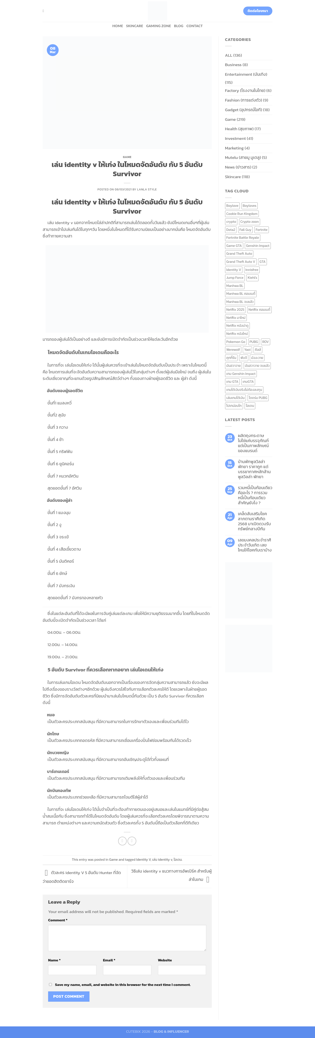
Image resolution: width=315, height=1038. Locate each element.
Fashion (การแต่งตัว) (243, 100)
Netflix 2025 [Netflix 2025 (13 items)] (235, 309)
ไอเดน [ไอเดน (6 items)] (250, 405)
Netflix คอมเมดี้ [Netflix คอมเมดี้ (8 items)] (259, 309)
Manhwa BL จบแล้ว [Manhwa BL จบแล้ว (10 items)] (240, 301)
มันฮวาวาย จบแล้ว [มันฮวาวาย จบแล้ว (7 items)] (257, 365)
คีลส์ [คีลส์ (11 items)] (258, 349)
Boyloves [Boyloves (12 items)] (250, 205)
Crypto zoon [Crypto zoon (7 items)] (249, 221)
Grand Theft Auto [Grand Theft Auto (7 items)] (239, 253)
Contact (194, 26)
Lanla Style (147, 189)
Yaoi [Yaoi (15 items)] (247, 349)
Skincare (134, 26)
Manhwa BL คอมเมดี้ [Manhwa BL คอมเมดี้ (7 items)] (241, 293)
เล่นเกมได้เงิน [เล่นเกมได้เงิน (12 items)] (235, 397)
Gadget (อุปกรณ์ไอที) (243, 110)
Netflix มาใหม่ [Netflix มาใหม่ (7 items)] (236, 317)
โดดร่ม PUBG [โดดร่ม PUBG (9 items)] (258, 397)
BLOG (179, 26)
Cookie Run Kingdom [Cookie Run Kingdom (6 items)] (242, 213)
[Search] (44, 11)
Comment (57, 920)
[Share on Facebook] (122, 841)
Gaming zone (158, 26)
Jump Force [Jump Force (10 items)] (234, 277)
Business (233, 64)
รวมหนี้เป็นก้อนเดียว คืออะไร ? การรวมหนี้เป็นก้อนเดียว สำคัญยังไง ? (255, 495)
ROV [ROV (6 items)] (265, 341)
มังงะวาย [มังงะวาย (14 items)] (257, 357)
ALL (229, 55)
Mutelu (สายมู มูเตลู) (243, 157)
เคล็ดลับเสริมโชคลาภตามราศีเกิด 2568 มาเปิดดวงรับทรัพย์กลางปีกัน (254, 521)
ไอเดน (178, 859)
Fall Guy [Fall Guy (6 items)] (246, 229)
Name (54, 960)
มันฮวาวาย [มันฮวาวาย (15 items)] (233, 365)
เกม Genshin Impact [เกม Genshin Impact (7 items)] (241, 373)
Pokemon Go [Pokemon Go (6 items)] (235, 341)
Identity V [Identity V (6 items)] (233, 269)
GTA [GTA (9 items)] (262, 261)
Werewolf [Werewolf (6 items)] (233, 349)
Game (127, 157)
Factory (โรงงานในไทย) (245, 90)
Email (109, 960)
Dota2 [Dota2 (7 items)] (230, 229)
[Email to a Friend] (132, 841)
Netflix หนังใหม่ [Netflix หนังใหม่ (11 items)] (237, 333)
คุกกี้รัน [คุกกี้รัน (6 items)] (231, 357)
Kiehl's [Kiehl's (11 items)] (252, 277)
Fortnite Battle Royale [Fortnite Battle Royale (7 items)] (242, 237)
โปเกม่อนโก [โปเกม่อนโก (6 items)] (234, 405)
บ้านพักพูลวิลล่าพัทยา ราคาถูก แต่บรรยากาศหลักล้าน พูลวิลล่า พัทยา (254, 469)
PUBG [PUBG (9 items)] (254, 341)
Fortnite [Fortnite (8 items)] (262, 229)
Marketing (234, 148)
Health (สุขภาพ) (239, 129)
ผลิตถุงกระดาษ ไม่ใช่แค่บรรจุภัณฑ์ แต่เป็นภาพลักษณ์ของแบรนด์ (253, 443)
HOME (117, 26)
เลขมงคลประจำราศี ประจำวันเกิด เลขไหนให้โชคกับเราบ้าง (255, 545)
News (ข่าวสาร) (238, 167)
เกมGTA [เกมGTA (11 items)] (248, 381)
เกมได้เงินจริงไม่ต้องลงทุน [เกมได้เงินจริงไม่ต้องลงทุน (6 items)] (244, 389)
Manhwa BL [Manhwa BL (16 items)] (234, 285)
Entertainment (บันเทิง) (246, 74)
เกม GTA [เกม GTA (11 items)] (232, 381)
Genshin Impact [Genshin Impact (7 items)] (258, 245)
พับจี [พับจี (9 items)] (243, 357)
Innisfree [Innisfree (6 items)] (251, 269)
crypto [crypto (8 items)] (231, 221)
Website (165, 960)
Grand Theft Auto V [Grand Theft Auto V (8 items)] (240, 261)
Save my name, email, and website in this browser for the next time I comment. (123, 984)
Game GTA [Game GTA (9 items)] (234, 245)
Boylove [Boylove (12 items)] (232, 205)
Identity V (143, 859)
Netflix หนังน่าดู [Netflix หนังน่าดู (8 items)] (237, 325)
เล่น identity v (162, 859)
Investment (235, 138)
